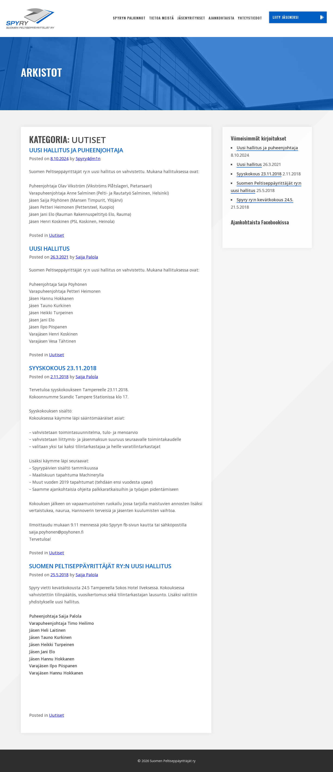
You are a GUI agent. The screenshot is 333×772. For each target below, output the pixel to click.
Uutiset (56, 235)
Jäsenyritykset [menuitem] (191, 17)
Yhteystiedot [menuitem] (250, 17)
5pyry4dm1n (88, 158)
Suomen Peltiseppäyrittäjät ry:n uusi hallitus (100, 566)
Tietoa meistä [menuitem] (161, 17)
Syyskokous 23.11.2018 (62, 368)
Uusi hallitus (49, 248)
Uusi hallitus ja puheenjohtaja (76, 150)
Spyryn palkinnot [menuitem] (129, 17)
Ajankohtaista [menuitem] (221, 17)
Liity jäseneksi (286, 17)
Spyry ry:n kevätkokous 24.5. (265, 199)
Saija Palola (87, 257)
